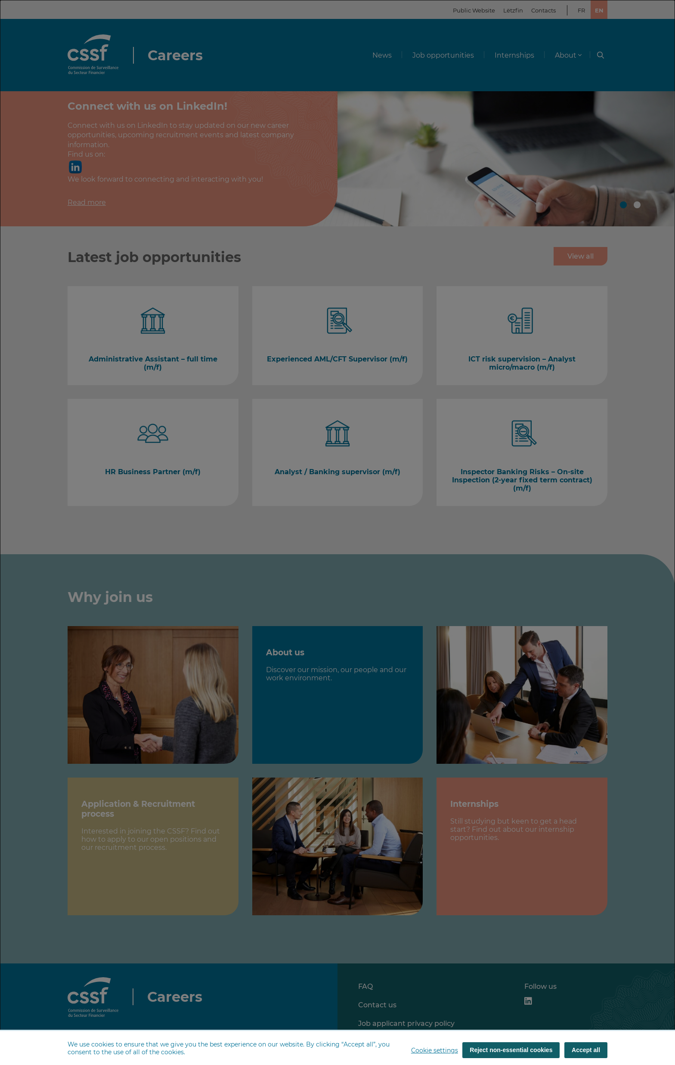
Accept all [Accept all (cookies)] (586, 1049)
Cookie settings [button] (434, 1050)
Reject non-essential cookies (511, 1049)
